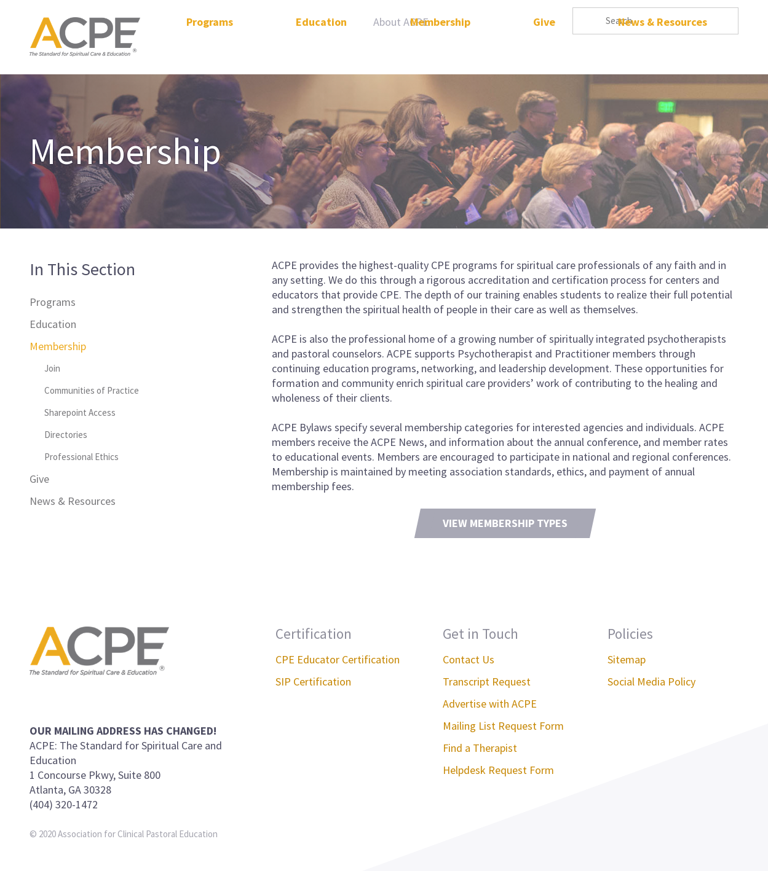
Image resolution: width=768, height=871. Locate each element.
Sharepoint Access (80, 412)
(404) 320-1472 (64, 804)
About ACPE (401, 22)
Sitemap (627, 659)
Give (544, 51)
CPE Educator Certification (337, 659)
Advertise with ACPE (490, 704)
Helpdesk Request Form (498, 770)
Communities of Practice (91, 390)
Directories (65, 434)
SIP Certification (313, 681)
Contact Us (468, 659)
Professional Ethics (81, 457)
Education (321, 51)
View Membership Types (505, 523)
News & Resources (662, 51)
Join (52, 368)
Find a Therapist (480, 748)
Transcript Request (487, 681)
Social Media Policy (651, 681)
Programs (209, 51)
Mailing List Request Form (503, 726)
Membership (440, 51)
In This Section (82, 269)
